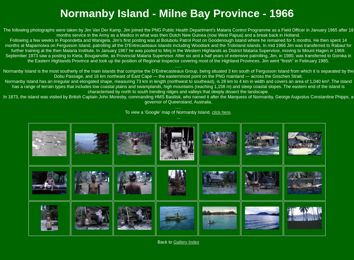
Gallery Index (186, 242)
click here (221, 112)
